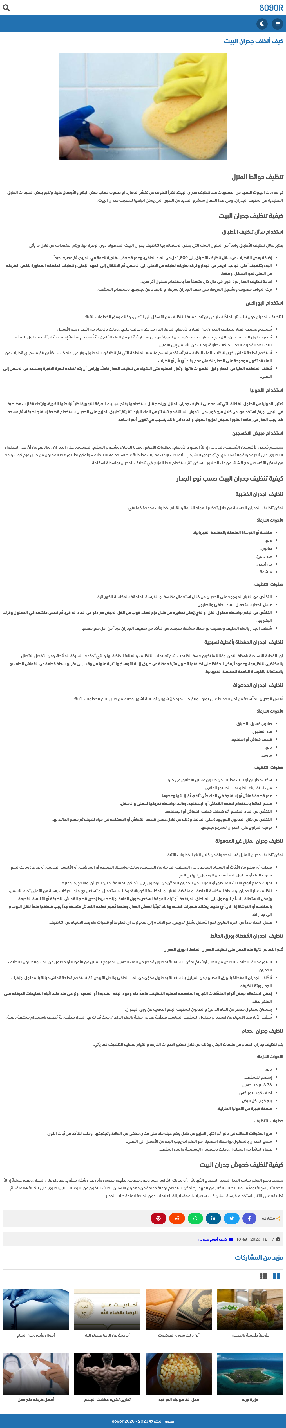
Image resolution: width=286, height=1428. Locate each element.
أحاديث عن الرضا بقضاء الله (107, 1335)
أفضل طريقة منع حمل (36, 1399)
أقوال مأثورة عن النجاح (36, 1335)
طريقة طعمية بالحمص (250, 1335)
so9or (271, 8)
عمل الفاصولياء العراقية (178, 1399)
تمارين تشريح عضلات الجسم (107, 1399)
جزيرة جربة (250, 1399)
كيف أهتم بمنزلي (212, 1239)
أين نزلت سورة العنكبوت (179, 1335)
